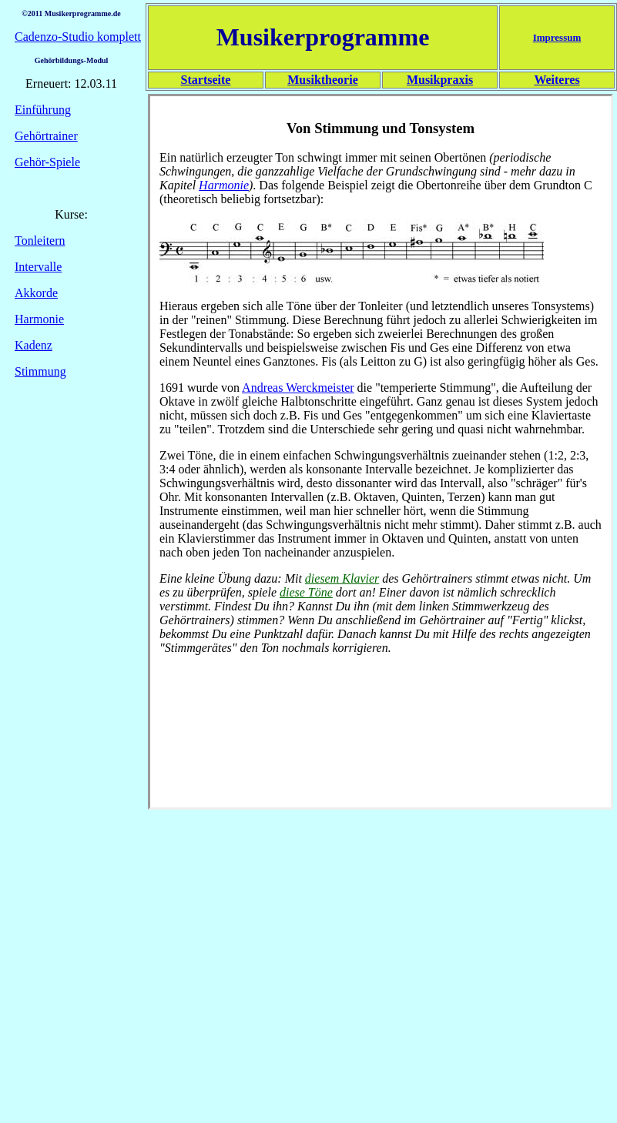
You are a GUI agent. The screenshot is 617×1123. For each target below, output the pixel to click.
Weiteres (556, 79)
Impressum (557, 37)
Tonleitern (40, 240)
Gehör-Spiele (47, 162)
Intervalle (38, 266)
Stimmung (40, 371)
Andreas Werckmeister (298, 387)
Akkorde (36, 292)
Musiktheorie (322, 79)
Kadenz (33, 345)
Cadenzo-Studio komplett (78, 36)
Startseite (206, 79)
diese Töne (306, 592)
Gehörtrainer (46, 135)
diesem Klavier (342, 578)
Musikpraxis (440, 79)
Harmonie (39, 319)
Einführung (43, 109)
